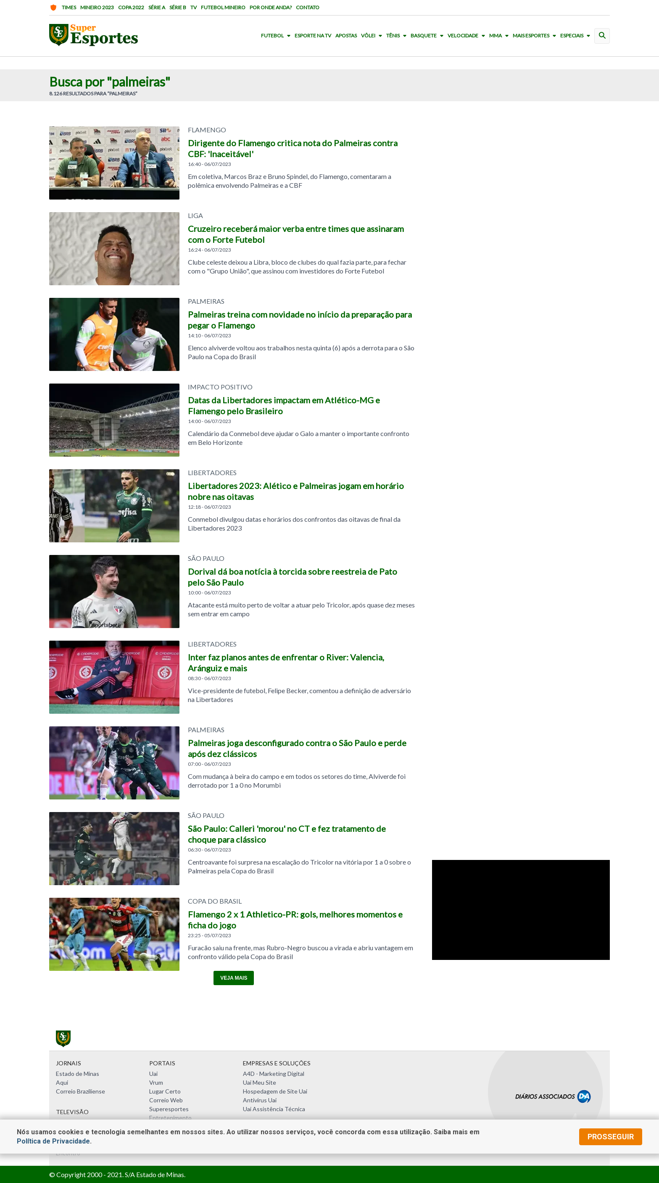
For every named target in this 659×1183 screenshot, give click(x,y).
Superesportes (169, 1108)
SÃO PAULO (206, 558)
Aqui (62, 1082)
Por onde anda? (271, 7)
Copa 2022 (131, 7)
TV (193, 7)
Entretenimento (170, 1117)
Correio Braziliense (80, 1091)
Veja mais (233, 978)
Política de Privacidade (53, 1141)
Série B (177, 7)
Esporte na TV (313, 35)
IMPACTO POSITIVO (220, 387)
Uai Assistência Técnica (274, 1108)
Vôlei (373, 36)
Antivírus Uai (260, 1100)
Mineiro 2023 (97, 7)
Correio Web (166, 1100)
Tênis (398, 36)
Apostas (346, 35)
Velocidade (468, 36)
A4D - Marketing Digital (273, 1073)
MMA (500, 36)
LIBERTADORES (212, 472)
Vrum (156, 1082)
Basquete (429, 36)
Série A (156, 7)
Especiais (576, 36)
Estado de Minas (77, 1073)
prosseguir (611, 1136)
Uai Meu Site (259, 1082)
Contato (307, 7)
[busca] (602, 36)
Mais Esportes (536, 36)
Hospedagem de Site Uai (275, 1091)
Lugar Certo (165, 1091)
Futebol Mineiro (223, 7)
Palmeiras (206, 301)
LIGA (195, 215)
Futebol (277, 36)
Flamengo (207, 129)
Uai (153, 1073)
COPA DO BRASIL (215, 901)
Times (62, 7)
